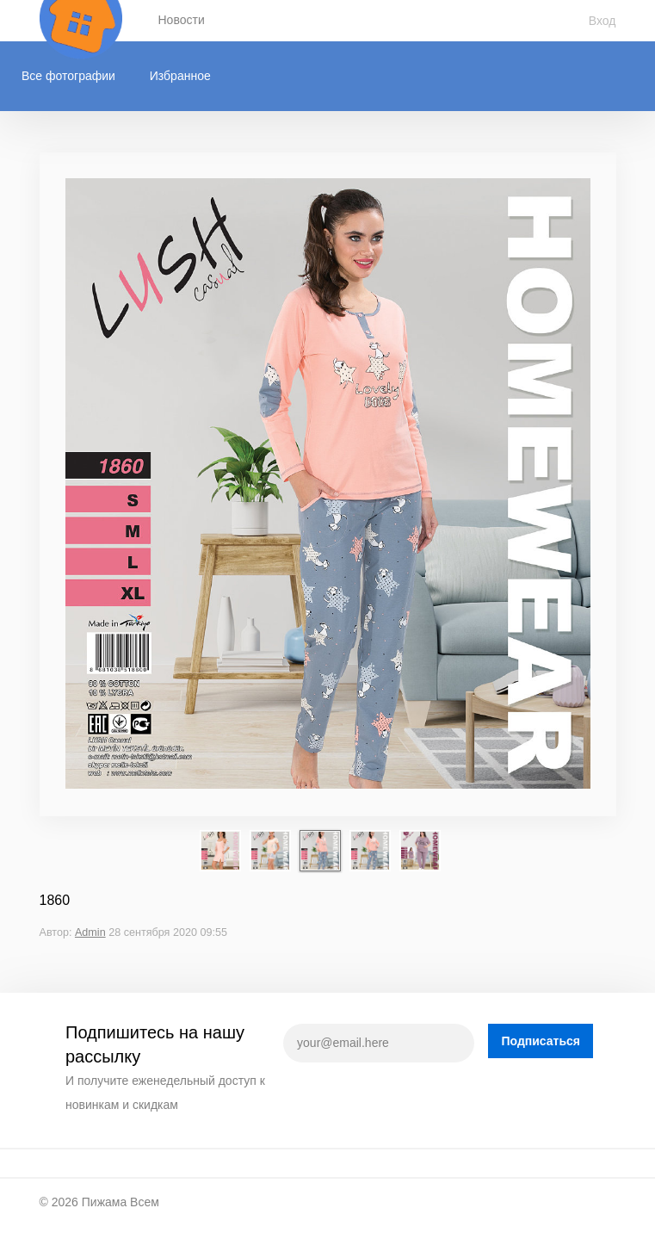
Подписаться (540, 1041)
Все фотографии (68, 76)
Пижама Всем (120, 1202)
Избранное (180, 76)
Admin (90, 932)
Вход (602, 21)
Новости (181, 20)
